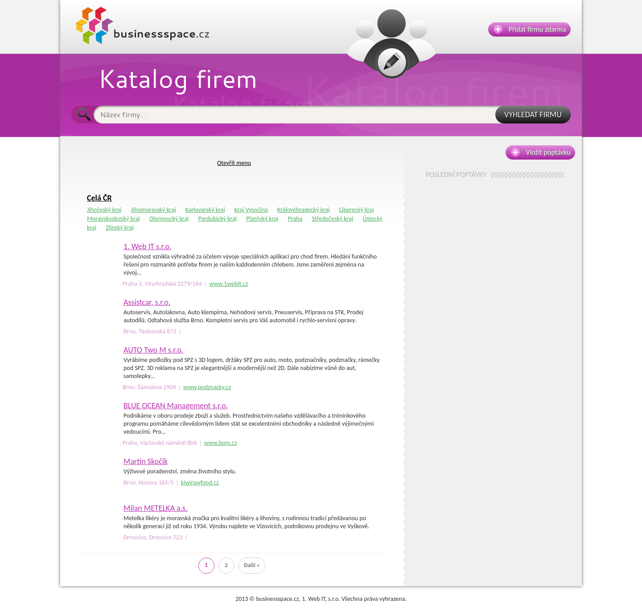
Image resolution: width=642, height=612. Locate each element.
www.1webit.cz (228, 284)
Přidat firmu (530, 29)
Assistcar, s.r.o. (146, 302)
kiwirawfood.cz (200, 482)
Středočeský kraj (332, 218)
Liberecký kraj (356, 210)
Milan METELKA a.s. (155, 508)
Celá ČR (99, 198)
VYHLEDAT (533, 114)
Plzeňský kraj (262, 218)
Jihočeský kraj (104, 210)
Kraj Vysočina (251, 210)
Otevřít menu (234, 163)
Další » (252, 565)
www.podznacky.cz (207, 387)
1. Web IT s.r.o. (147, 246)
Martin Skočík (145, 461)
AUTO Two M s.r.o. (153, 350)
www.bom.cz (220, 443)
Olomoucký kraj (169, 218)
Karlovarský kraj (205, 210)
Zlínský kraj (120, 227)
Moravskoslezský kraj (113, 218)
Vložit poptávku (541, 152)
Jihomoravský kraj (153, 210)
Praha (295, 218)
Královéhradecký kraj (303, 210)
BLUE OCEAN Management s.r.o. (175, 406)
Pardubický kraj (217, 218)
